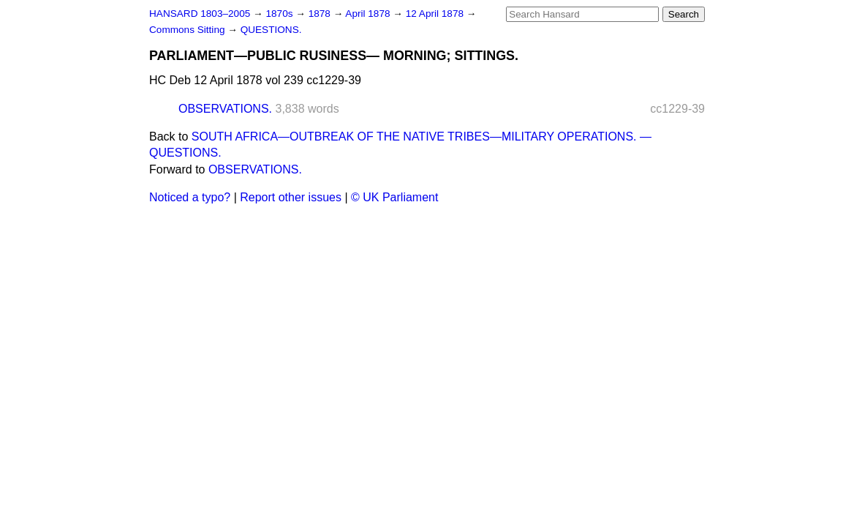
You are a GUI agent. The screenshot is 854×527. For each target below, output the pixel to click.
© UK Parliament (394, 197)
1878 (321, 13)
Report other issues (290, 197)
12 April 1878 (436, 13)
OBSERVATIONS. (225, 108)
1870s (280, 13)
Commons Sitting (188, 29)
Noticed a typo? (189, 197)
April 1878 (369, 13)
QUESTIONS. (271, 29)
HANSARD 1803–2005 (199, 13)
